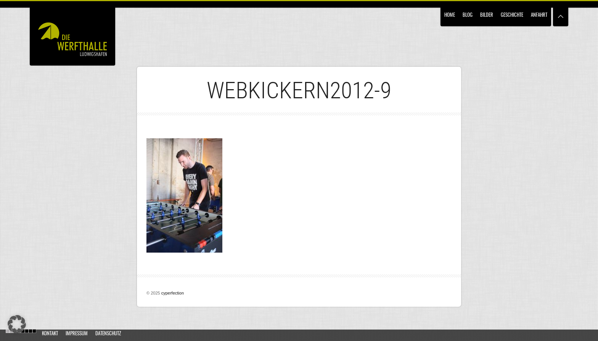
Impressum (77, 333)
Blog (468, 15)
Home (449, 15)
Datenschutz (108, 333)
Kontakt (50, 333)
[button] (17, 324)
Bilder (486, 15)
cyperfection (172, 293)
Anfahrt (539, 15)
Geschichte (512, 15)
